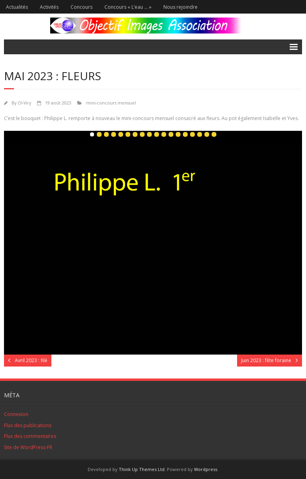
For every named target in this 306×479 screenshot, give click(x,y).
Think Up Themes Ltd (142, 469)
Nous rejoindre (180, 7)
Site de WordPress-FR (28, 447)
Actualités (17, 7)
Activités (49, 7)
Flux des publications (27, 425)
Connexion (16, 414)
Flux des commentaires (30, 436)
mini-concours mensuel (111, 103)
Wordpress (205, 469)
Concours (81, 7)
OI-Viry (24, 103)
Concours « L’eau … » (127, 7)
